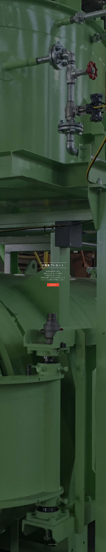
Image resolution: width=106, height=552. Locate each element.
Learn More (52, 544)
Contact (53, 285)
